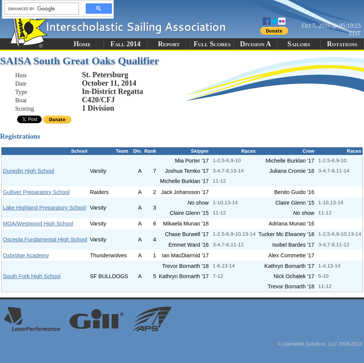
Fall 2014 (125, 44)
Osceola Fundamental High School (45, 239)
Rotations (342, 44)
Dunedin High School (28, 171)
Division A (255, 44)
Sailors (298, 44)
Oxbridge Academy (26, 255)
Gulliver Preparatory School (36, 192)
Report (169, 44)
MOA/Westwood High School (38, 224)
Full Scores (212, 44)
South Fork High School (32, 276)
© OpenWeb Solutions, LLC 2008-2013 (320, 344)
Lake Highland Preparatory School (44, 208)
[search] (39, 8)
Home (82, 44)
